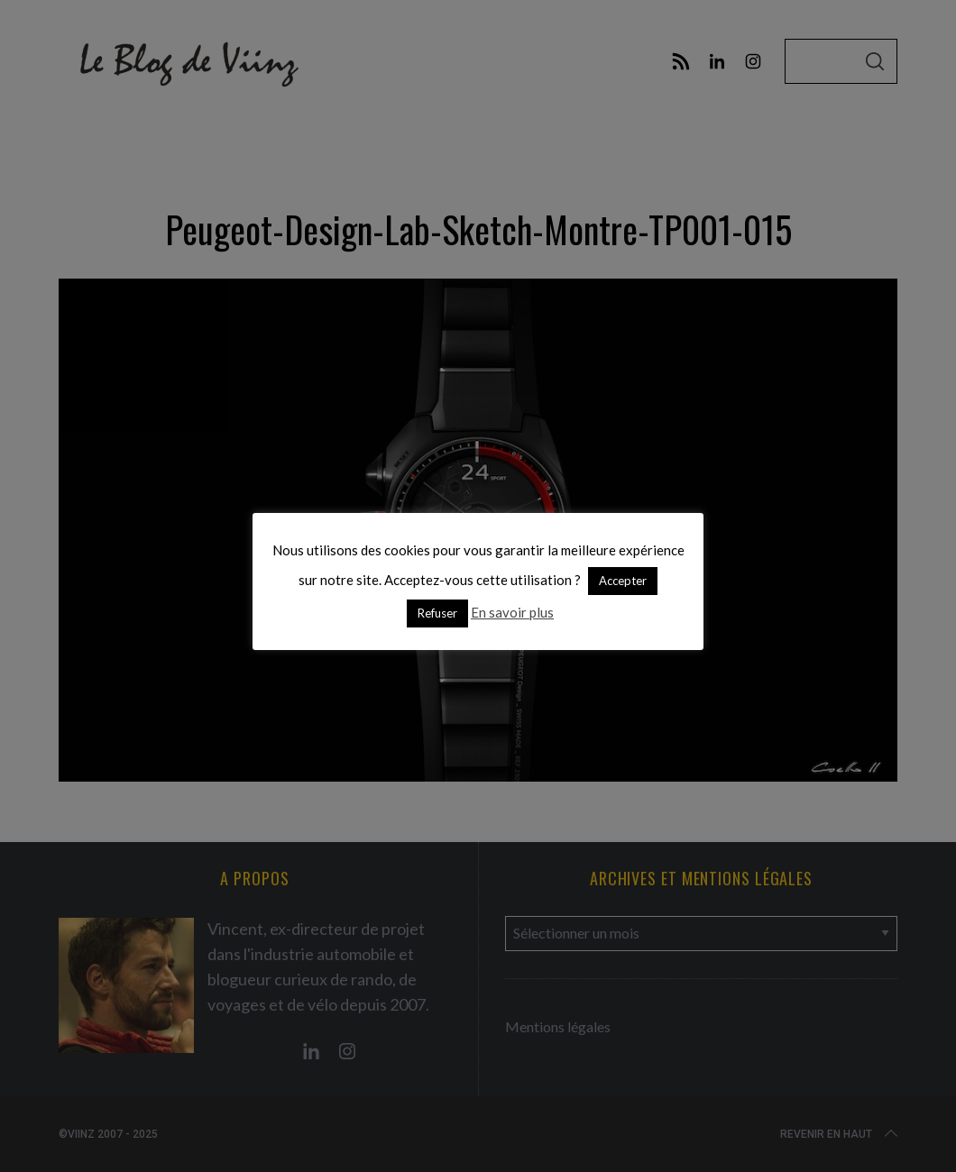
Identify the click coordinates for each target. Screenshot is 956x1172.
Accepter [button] (623, 580)
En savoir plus (512, 612)
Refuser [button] (437, 613)
